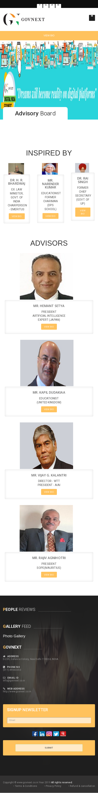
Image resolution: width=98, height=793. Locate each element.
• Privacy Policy (52, 786)
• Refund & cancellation (81, 786)
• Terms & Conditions (25, 786)
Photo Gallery (14, 636)
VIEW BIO (49, 35)
